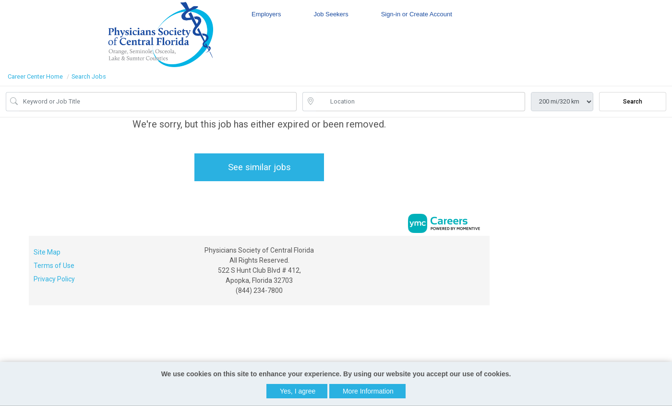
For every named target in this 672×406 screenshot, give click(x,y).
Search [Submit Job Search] (632, 101)
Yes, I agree (297, 391)
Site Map (47, 252)
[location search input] (420, 101)
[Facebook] (461, 253)
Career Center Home (35, 76)
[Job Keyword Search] (158, 101)
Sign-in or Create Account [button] (416, 14)
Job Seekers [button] (330, 14)
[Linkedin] (470, 253)
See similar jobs (259, 167)
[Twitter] (481, 253)
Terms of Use (54, 265)
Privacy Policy (54, 279)
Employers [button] (266, 14)
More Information (368, 391)
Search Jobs (89, 76)
